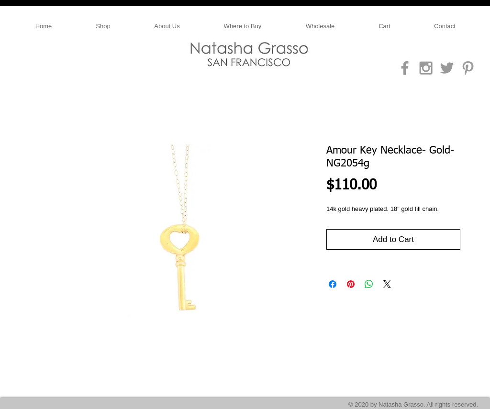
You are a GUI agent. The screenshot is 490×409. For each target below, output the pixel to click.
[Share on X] (387, 284)
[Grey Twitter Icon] (447, 68)
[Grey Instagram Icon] (426, 68)
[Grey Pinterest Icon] (468, 68)
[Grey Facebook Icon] (405, 68)
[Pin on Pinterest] (350, 284)
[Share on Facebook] (332, 284)
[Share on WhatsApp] (369, 284)
